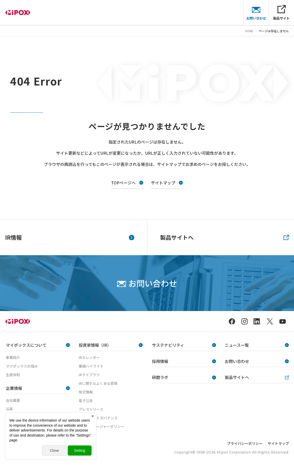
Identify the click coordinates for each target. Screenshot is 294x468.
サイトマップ (278, 443)
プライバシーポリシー (245, 443)
